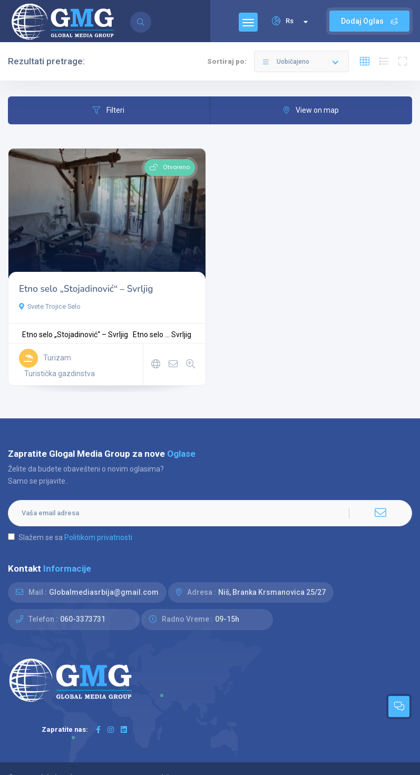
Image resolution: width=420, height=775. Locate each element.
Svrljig (181, 334)
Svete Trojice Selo (50, 306)
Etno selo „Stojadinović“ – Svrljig (86, 289)
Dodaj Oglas (369, 21)
